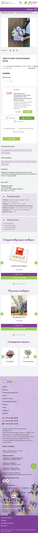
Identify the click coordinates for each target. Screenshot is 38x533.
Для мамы (5, 161)
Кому (4, 407)
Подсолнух (10, 66)
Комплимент (6, 153)
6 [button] (21, 283)
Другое (5, 413)
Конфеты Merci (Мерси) (19, 266)
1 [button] (13, 283)
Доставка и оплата (7, 523)
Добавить (27, 112)
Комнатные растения (10, 393)
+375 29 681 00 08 (11, 418)
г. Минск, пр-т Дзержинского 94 (12, 458)
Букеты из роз (7, 398)
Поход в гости (26, 150)
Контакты (4, 525)
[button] (1, 262)
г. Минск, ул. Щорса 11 (9, 463)
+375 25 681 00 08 (11, 424)
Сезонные (35, 66)
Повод (4, 404)
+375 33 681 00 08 (11, 421)
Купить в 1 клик (19, 274)
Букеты (5, 390)
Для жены (5, 164)
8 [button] (24, 283)
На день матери (16, 150)
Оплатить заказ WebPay (10, 500)
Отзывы (3, 520)
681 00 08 (25, 2)
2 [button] (15, 283)
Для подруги (32, 161)
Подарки (5, 410)
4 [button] (18, 283)
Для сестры (23, 161)
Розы (4, 395)
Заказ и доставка (8, 446)
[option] (19, 32)
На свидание (6, 150)
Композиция (31, 68)
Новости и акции (6, 518)
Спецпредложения (9, 401)
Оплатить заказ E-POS (9, 503)
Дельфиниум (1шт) (19, 317)
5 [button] (19, 283)
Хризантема (17, 66)
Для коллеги (14, 161)
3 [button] (16, 283)
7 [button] (22, 283)
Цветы (4, 387)
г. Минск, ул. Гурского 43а (10, 468)
